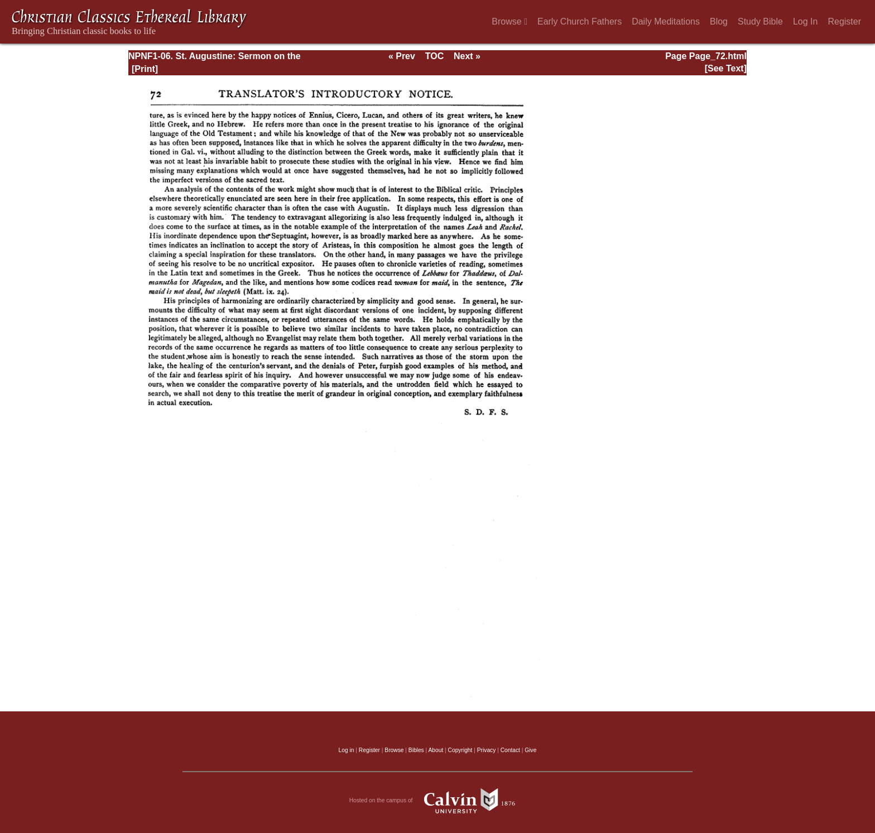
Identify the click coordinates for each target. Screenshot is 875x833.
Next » (467, 56)
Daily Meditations (666, 21)
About (435, 750)
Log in (346, 750)
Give (530, 750)
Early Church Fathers (579, 21)
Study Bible (760, 21)
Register (844, 21)
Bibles (416, 750)
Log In (805, 21)
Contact (510, 750)
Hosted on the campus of (437, 800)
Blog (719, 21)
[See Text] (726, 68)
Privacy (486, 750)
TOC (434, 56)
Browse (509, 21)
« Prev (401, 56)
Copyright (460, 750)
